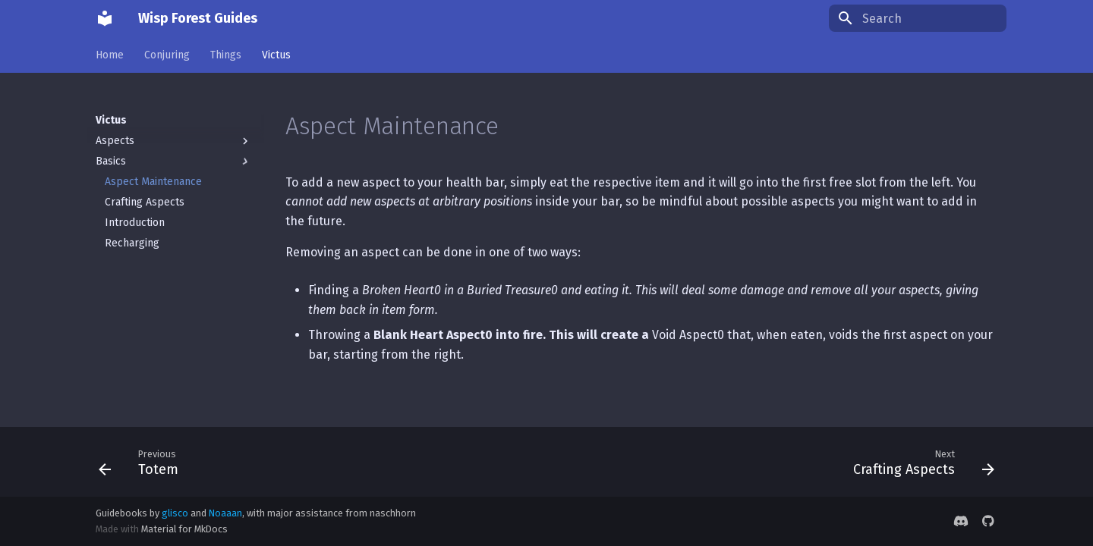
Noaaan (225, 513)
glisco (175, 513)
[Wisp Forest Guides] (105, 18)
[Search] (917, 18)
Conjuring (167, 55)
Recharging (132, 243)
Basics (174, 161)
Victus (276, 55)
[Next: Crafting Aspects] (919, 462)
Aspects (174, 141)
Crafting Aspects (144, 202)
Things (225, 55)
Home (110, 55)
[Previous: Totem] (143, 462)
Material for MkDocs (184, 529)
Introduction (135, 222)
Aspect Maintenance (153, 181)
